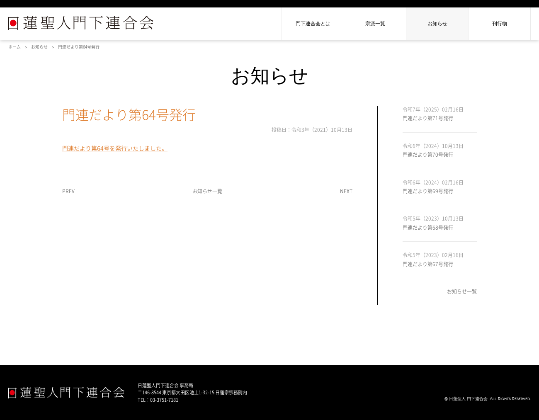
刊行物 (499, 23)
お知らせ (437, 23)
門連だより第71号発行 (428, 118)
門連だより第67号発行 (428, 264)
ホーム (14, 47)
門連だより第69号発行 (428, 191)
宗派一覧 (375, 23)
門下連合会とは (313, 23)
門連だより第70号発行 (428, 154)
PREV (68, 191)
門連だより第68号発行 (428, 227)
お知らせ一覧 (207, 191)
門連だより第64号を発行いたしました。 (115, 148)
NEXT (346, 191)
